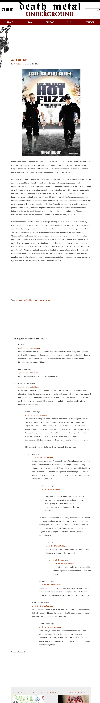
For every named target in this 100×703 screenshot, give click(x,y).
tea (40, 300)
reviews (50, 22)
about (10, 22)
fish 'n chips (28, 300)
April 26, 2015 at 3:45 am (28, 373)
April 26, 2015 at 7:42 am (28, 387)
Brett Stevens (19, 64)
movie (36, 300)
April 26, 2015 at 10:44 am (36, 415)
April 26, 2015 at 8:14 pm (49, 489)
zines (69, 22)
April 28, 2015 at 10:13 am (50, 627)
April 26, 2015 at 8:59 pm (63, 563)
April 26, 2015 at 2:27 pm (42, 457)
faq (30, 22)
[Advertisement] (52, 42)
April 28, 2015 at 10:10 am (50, 585)
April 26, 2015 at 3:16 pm (42, 606)
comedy (19, 300)
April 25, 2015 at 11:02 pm (29, 348)
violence (46, 300)
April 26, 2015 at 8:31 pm (56, 546)
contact (90, 22)
